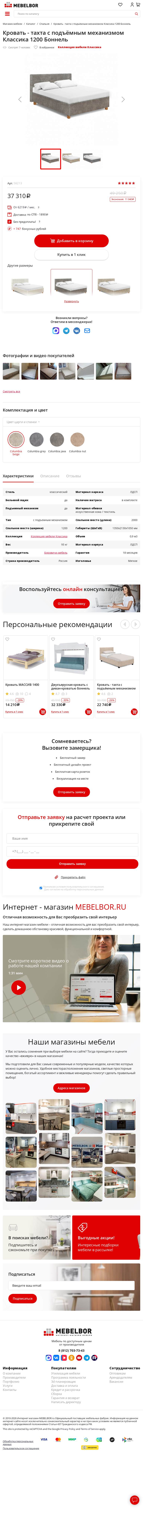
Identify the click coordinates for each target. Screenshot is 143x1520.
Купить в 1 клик (71, 254)
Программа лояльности (68, 1380)
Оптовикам (117, 1376)
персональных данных (90, 891)
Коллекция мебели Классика (79, 47)
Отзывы (73, 478)
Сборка (56, 1396)
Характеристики (18, 478)
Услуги (7, 1388)
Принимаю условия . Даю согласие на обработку (73, 890)
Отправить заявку (71, 606)
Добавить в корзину (71, 241)
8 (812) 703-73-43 (71, 1353)
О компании (11, 1376)
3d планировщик (63, 1384)
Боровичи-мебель (55, 554)
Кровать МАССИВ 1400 (22, 687)
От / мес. (24, 207)
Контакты (9, 1392)
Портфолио (11, 1384)
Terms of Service (90, 1431)
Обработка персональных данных (18, 1445)
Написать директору (66, 1405)
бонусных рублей (29, 228)
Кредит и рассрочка (65, 1392)
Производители (14, 1380)
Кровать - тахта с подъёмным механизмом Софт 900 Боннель (116, 690)
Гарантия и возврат (65, 1400)
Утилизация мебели (65, 1376)
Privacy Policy (67, 1431)
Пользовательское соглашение (21, 1450)
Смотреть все (11, 393)
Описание (50, 478)
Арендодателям (120, 1380)
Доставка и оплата (64, 1388)
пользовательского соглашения (85, 889)
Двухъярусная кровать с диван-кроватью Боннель (70, 688)
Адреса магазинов (71, 1090)
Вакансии (116, 1384)
